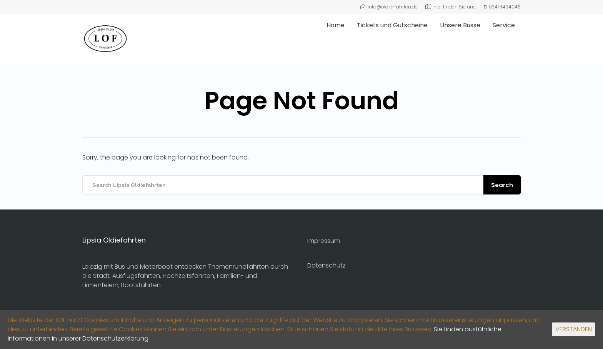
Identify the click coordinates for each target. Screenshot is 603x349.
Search (502, 185)
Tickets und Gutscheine (392, 25)
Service (504, 25)
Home (335, 25)
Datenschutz (326, 265)
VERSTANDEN (573, 329)
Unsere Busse (460, 25)
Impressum (323, 240)
